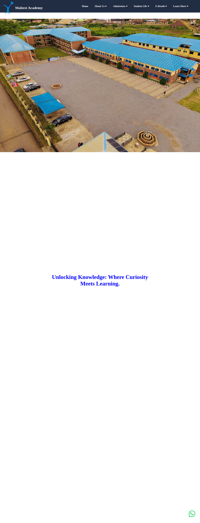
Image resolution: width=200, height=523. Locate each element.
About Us (101, 6)
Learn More (180, 6)
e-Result (161, 6)
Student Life (141, 6)
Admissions (120, 6)
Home (85, 6)
